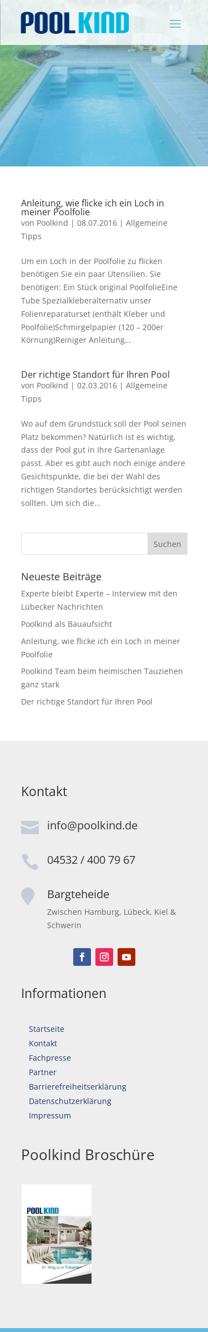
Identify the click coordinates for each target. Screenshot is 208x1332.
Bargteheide (78, 894)
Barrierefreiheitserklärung (77, 1086)
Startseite (46, 1029)
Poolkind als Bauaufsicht (66, 624)
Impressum (50, 1115)
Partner (43, 1072)
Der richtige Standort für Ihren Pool (95, 374)
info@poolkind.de (92, 825)
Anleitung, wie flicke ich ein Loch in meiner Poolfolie (92, 207)
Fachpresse (50, 1057)
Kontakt (43, 1043)
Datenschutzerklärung (70, 1101)
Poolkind (52, 222)
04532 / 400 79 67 (91, 859)
